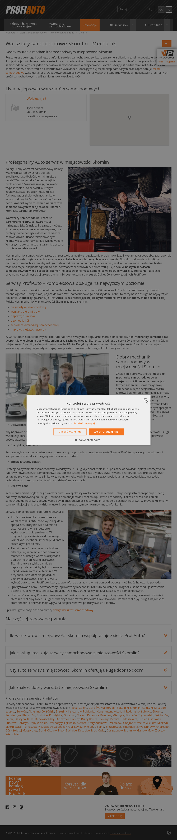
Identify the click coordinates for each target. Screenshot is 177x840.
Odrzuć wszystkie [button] (70, 431)
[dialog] (89, 420)
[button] (88, 440)
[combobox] (145, 399)
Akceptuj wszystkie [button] (106, 431)
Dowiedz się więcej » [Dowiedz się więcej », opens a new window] (85, 423)
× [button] (146, 402)
